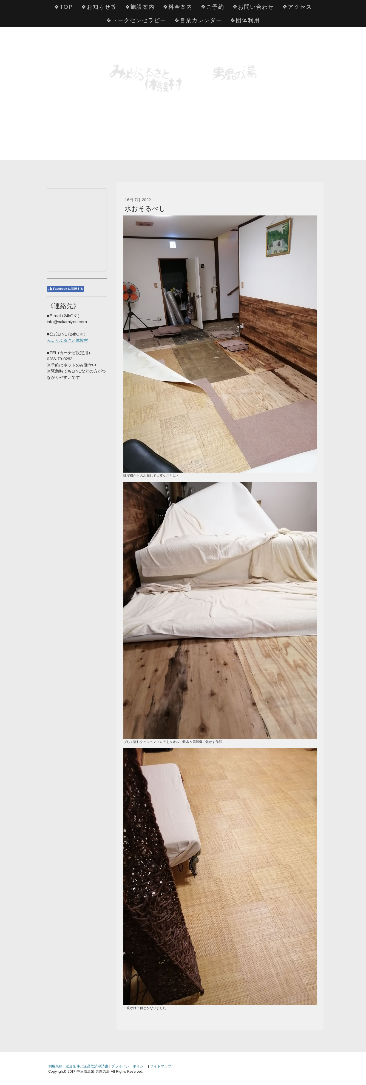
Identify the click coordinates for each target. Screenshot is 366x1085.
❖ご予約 (212, 7)
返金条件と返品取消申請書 (87, 1066)
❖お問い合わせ (253, 7)
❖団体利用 (245, 20)
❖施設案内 (140, 7)
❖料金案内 (177, 7)
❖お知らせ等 (99, 7)
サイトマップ (160, 1066)
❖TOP (63, 7)
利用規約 (55, 1066)
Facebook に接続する (65, 289)
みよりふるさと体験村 (67, 340)
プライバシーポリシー (129, 1066)
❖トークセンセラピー (136, 20)
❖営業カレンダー (198, 20)
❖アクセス (297, 7)
